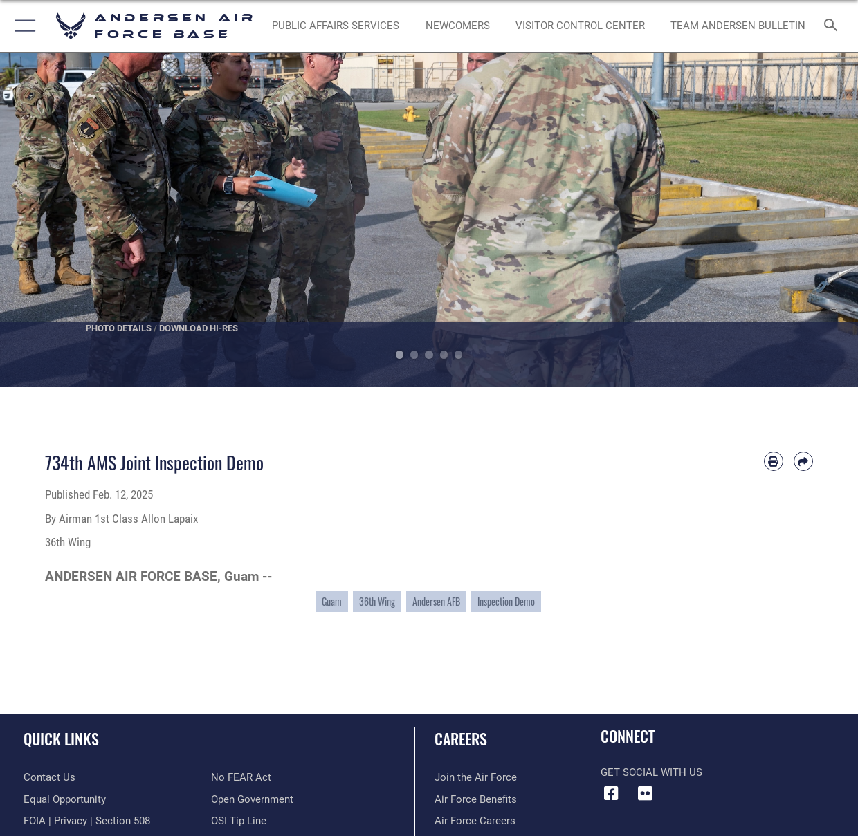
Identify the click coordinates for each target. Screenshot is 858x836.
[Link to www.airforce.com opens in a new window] (476, 777)
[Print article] (773, 461)
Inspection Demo (506, 601)
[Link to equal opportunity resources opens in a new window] (65, 799)
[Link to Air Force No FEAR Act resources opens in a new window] (241, 777)
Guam (332, 601)
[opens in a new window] (335, 26)
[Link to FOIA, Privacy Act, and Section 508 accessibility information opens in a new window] (87, 821)
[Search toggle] (834, 25)
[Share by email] (803, 461)
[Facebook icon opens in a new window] (611, 793)
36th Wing (377, 601)
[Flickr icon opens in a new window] (645, 793)
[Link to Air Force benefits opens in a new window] (476, 799)
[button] (22, 26)
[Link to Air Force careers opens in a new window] (475, 821)
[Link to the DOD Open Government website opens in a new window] (252, 799)
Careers (461, 738)
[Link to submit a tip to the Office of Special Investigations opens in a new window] (238, 821)
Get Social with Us (651, 772)
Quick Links (61, 738)
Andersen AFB (436, 601)
